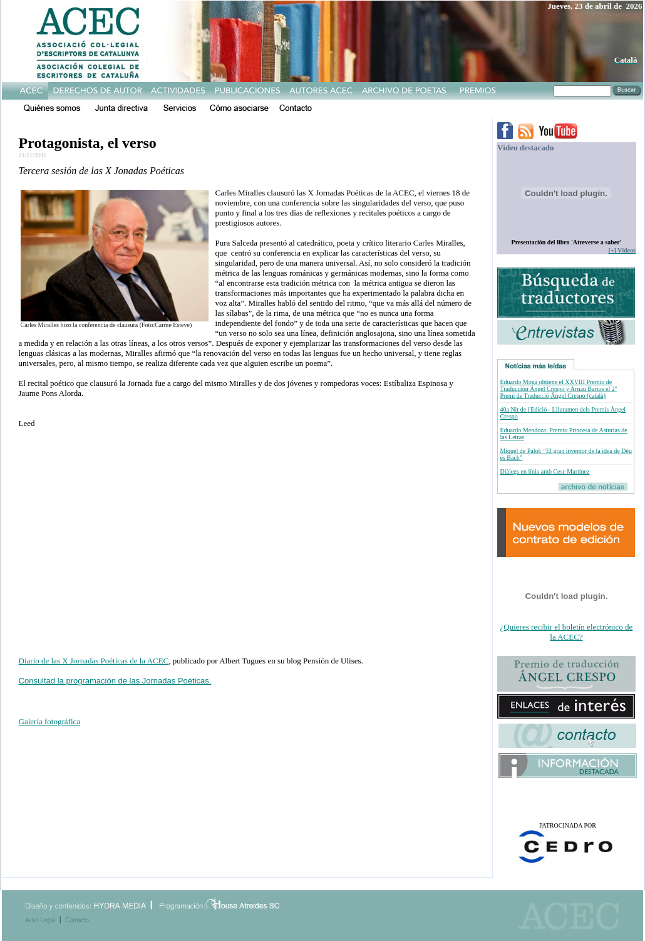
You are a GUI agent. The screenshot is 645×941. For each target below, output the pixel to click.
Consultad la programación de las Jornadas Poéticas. (115, 680)
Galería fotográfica (50, 721)
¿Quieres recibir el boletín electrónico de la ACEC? (566, 632)
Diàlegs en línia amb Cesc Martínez (544, 471)
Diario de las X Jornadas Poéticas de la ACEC (94, 660)
